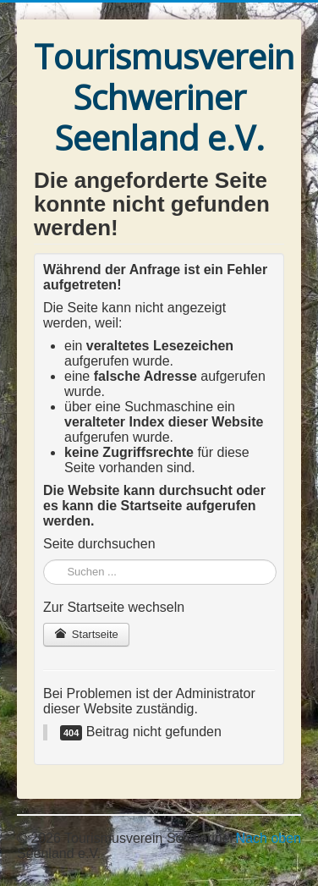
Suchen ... (43, 559)
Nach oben (268, 838)
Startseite (86, 634)
